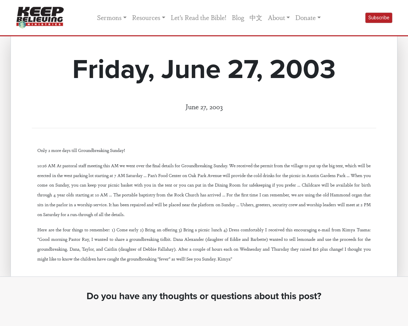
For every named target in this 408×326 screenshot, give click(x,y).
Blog (238, 17)
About (276, 17)
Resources (146, 17)
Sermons (109, 17)
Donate (305, 17)
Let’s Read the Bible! (198, 17)
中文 (255, 17)
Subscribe (378, 17)
